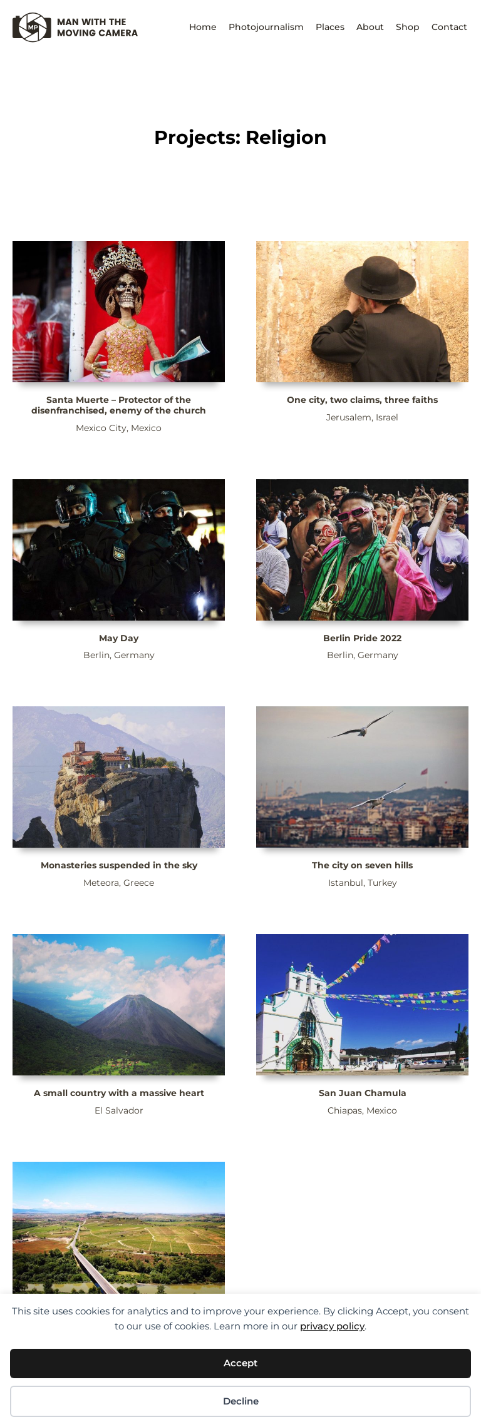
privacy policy (332, 1326)
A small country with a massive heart (119, 1093)
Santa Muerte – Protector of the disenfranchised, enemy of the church (118, 405)
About (370, 27)
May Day (118, 638)
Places (330, 27)
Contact (449, 27)
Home (203, 27)
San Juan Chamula (362, 1093)
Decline (241, 1401)
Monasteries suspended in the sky (119, 865)
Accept (240, 1363)
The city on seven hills (362, 865)
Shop (408, 27)
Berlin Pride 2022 (362, 638)
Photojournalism (266, 27)
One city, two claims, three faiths (362, 399)
